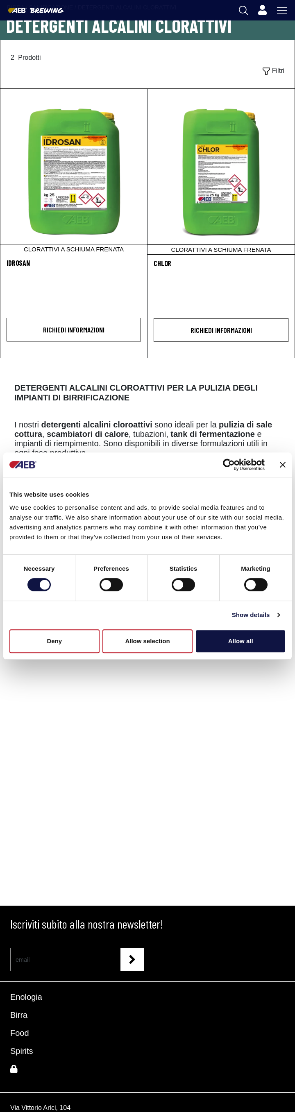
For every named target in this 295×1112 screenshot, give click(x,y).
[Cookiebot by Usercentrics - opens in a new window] (229, 465)
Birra (18, 1014)
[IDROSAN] (74, 171)
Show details (251, 614)
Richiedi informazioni (73, 329)
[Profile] (262, 10)
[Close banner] (283, 465)
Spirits (21, 1050)
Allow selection (147, 640)
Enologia (26, 996)
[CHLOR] (221, 171)
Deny (54, 640)
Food (19, 1032)
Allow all (240, 640)
